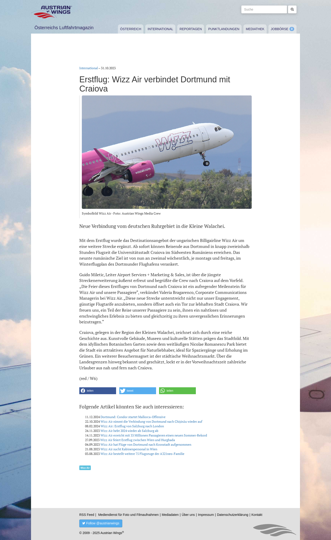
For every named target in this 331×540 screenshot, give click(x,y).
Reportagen (191, 29)
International (160, 29)
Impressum (206, 515)
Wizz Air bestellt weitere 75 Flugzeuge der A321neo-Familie (142, 453)
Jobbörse (279, 29)
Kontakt (256, 515)
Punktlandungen (223, 29)
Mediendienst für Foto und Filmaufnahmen (128, 515)
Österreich (130, 29)
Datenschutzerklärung (232, 515)
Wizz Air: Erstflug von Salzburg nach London (132, 426)
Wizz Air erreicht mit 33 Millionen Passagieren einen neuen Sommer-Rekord (153, 435)
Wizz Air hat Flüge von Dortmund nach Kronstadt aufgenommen (145, 444)
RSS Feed (86, 515)
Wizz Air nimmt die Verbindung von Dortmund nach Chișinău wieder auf (151, 421)
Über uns (188, 515)
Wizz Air (85, 467)
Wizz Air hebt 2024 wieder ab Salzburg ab (129, 430)
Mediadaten (170, 515)
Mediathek (255, 29)
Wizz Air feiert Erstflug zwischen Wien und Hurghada (137, 440)
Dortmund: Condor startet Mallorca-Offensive (133, 417)
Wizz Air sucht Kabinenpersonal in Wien (128, 449)
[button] (97, 390)
